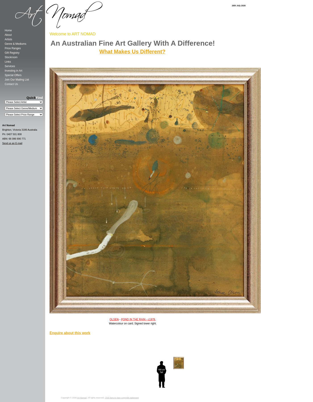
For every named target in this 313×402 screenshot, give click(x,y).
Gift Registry (12, 52)
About (8, 34)
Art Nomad (82, 398)
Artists (8, 39)
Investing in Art (13, 70)
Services (10, 66)
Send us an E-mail (12, 143)
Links (8, 61)
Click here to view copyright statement (122, 398)
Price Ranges (13, 48)
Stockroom (11, 57)
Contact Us (11, 84)
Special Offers (13, 75)
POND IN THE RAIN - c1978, (138, 319)
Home (8, 30)
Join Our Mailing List (17, 79)
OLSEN (114, 319)
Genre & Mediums (15, 43)
